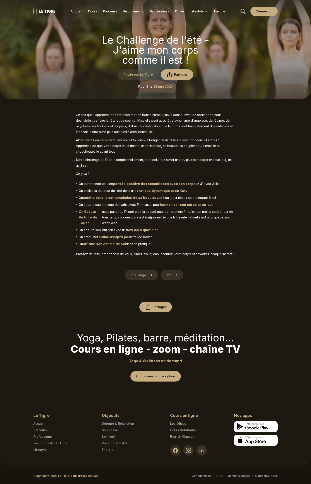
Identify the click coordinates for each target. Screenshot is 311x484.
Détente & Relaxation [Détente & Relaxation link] (118, 423)
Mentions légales (238, 475)
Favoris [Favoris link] (220, 11)
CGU (219, 475)
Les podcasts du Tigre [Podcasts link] (50, 443)
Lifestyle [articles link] (40, 450)
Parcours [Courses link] (40, 430)
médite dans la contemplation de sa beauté (119, 198)
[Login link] (264, 11)
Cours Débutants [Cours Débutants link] (183, 430)
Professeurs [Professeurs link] (159, 11)
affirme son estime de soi (104, 244)
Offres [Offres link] (180, 11)
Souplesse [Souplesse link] (110, 430)
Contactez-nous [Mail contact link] (266, 475)
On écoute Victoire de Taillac (88, 217)
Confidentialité (202, 475)
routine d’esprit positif (116, 237)
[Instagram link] (188, 450)
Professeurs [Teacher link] (42, 436)
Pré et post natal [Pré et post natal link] (114, 443)
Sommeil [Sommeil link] (108, 436)
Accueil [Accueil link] (76, 11)
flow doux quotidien (142, 230)
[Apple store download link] (256, 440)
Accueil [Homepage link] (38, 423)
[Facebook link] (175, 450)
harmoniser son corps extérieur (186, 205)
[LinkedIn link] (201, 450)
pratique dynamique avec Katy (162, 191)
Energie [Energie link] (107, 450)
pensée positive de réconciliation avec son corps (154, 184)
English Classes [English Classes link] (182, 436)
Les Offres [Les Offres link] (178, 423)
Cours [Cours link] (92, 11)
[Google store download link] (256, 426)
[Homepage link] (44, 11)
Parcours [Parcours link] (110, 11)
